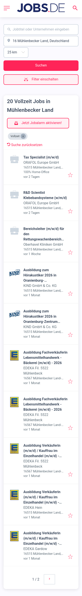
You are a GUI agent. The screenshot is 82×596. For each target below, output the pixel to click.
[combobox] (41, 29)
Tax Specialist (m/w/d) (41, 157)
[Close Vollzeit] (23, 136)
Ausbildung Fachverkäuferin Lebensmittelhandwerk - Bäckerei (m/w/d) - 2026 (45, 357)
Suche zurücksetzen (24, 145)
